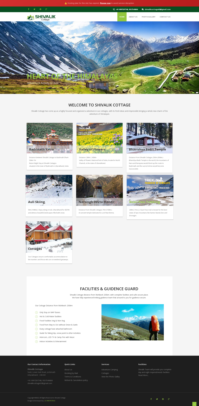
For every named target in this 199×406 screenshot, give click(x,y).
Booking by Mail (71, 373)
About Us (133, 17)
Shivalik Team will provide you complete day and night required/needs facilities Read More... (154, 372)
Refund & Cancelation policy (76, 380)
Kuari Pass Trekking (144, 202)
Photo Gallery (148, 17)
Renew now (105, 3)
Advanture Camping (109, 369)
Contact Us (165, 17)
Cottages (105, 373)
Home (122, 17)
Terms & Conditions (72, 376)
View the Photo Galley (110, 376)
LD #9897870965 (49, 401)
